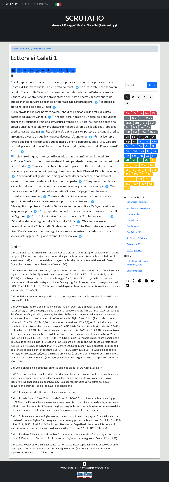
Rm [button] (127, 165)
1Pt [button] (140, 179)
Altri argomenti (134, 250)
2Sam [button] (129, 122)
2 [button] (133, 96)
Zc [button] (147, 155)
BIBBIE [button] (26, 4)
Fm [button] (149, 174)
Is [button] (140, 141)
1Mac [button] (143, 132)
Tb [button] (148, 127)
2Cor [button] (144, 165)
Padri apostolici (134, 213)
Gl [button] (153, 146)
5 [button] (150, 96)
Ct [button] (153, 136)
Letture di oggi (108, 25)
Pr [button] (140, 136)
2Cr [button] (128, 127)
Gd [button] (150, 183)
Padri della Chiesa (135, 232)
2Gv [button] (135, 183)
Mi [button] (148, 150)
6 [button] (127, 102)
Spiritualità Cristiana (136, 238)
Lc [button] (140, 160)
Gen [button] (128, 113)
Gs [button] (127, 118)
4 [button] (144, 96)
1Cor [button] (135, 165)
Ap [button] (127, 188)
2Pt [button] (147, 179)
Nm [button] (147, 113)
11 (12, 156)
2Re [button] (145, 122)
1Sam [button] (149, 118)
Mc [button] (134, 160)
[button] (59, 4)
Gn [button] (142, 150)
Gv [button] (146, 160)
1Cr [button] (152, 122)
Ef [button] (127, 169)
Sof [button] (134, 155)
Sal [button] (133, 136)
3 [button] (138, 96)
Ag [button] (141, 155)
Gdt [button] (128, 132)
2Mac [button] (153, 132)
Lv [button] (141, 113)
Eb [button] (127, 179)
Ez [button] (134, 146)
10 (94, 136)
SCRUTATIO (10, 4)
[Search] (136, 85)
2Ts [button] (154, 169)
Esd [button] (135, 127)
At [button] (153, 160)
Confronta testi (134, 270)
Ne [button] (142, 127)
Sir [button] (134, 141)
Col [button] (139, 169)
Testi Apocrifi (133, 244)
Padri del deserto (135, 220)
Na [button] (154, 150)
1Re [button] (137, 122)
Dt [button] (153, 113)
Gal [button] (152, 165)
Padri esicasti (133, 226)
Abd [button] (135, 150)
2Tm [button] (136, 174)
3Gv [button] (143, 183)
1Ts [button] (147, 169)
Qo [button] (146, 136)
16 (111, 185)
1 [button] (127, 96)
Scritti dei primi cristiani (138, 207)
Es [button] (134, 113)
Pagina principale (21, 48)
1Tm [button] (128, 174)
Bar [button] (127, 146)
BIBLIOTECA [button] (41, 4)
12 (25, 161)
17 (49, 195)
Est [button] (135, 132)
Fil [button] (133, 169)
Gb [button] (127, 136)
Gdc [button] (134, 118)
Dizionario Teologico (137, 201)
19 (39, 210)
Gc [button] (133, 179)
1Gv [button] (128, 183)
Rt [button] (141, 118)
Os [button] (147, 146)
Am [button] (127, 150)
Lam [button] (154, 141)
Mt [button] (127, 160)
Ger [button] (147, 141)
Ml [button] (153, 155)
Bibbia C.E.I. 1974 (42, 48)
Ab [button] (127, 155)
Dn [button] (140, 146)
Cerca (152, 84)
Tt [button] (143, 174)
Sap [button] (128, 141)
